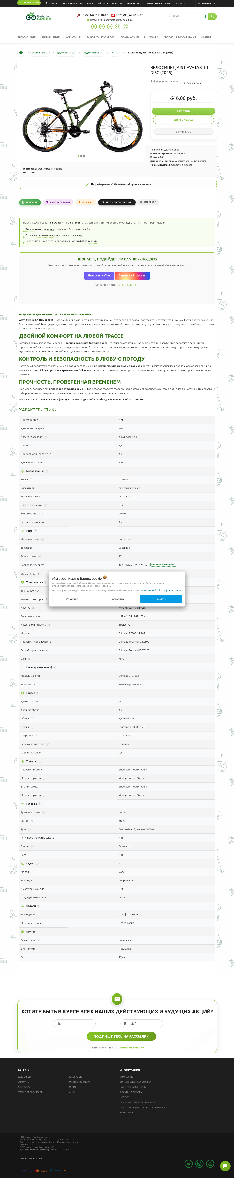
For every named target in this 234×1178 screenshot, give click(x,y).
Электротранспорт (79, 1084)
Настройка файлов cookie (32, 1161)
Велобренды (75, 1079)
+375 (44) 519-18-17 (128, 287)
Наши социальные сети (133, 1089)
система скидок (48, 238)
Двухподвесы (69, 55)
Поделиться (192, 85)
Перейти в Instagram (132, 278)
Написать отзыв (125, 204)
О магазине (126, 1079)
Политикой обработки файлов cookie (161, 590)
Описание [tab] (33, 204)
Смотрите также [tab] (63, 204)
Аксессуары (24, 1089)
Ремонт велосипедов (30, 1095)
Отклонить (73, 599)
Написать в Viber (99, 278)
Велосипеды (25, 1079)
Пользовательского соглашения (129, 1050)
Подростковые (100, 55)
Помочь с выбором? (162, 567)
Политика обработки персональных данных (144, 1110)
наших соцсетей (86, 243)
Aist (124, 55)
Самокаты (23, 1084)
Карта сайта (126, 1115)
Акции (72, 1095)
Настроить (117, 599)
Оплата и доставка (131, 1095)
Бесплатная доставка (39, 231)
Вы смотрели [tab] (155, 204)
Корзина (207, 3)
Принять (160, 599)
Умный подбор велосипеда (135, 1084)
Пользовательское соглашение (138, 1105)
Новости (125, 1100)
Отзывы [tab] (93, 204)
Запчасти (74, 1089)
